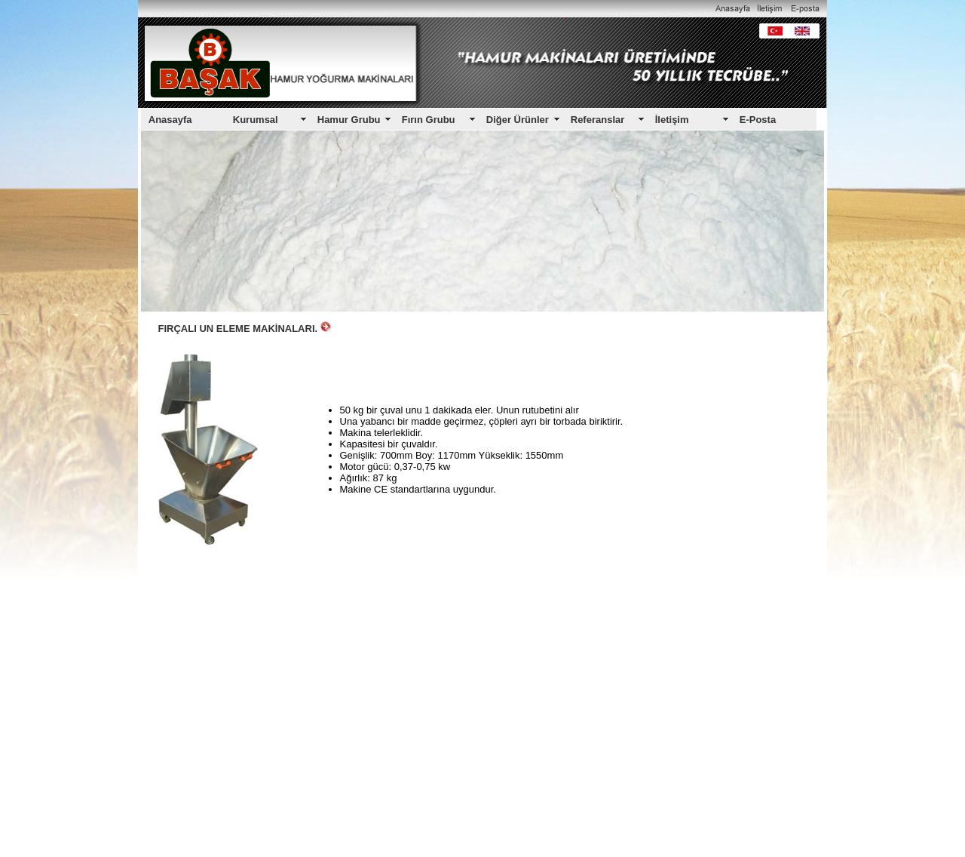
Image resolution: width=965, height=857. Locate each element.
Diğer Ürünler (517, 119)
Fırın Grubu (428, 119)
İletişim (672, 119)
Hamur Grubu (349, 119)
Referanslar (598, 119)
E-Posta (758, 119)
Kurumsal (255, 119)
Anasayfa (170, 119)
